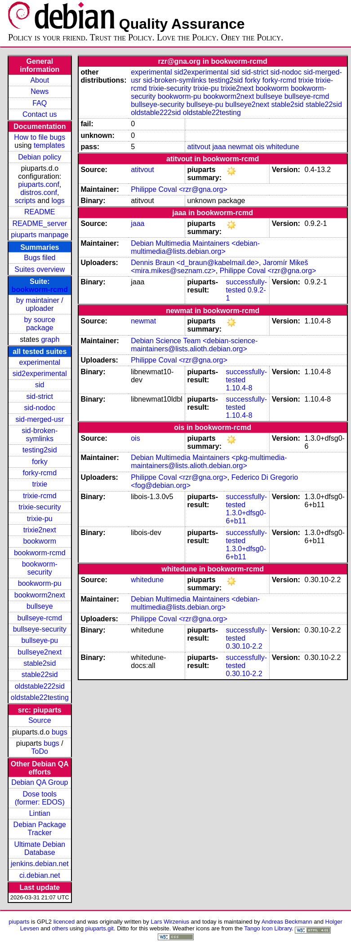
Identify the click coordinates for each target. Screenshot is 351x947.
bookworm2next (39, 595)
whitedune (283, 146)
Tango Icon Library (268, 928)
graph (50, 339)
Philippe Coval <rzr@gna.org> (179, 189)
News (40, 91)
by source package (39, 324)
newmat (240, 146)
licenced (64, 921)
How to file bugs (39, 137)
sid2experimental (40, 373)
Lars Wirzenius (170, 921)
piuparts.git (99, 928)
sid (39, 385)
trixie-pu (40, 518)
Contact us (39, 114)
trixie (39, 484)
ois (259, 146)
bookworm (39, 541)
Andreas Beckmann (287, 921)
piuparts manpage (39, 235)
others (60, 928)
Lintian (39, 813)
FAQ (39, 103)
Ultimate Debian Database (39, 848)
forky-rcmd (40, 473)
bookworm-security (40, 568)
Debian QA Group (39, 782)
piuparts (19, 921)
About (39, 80)
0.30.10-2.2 (244, 646)
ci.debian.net (39, 875)
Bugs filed (39, 257)
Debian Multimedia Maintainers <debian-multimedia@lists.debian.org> (195, 247)
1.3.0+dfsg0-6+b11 (246, 517)
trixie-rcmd (40, 496)
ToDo (39, 751)
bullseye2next (40, 652)
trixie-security (39, 507)
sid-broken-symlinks (40, 435)
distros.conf (38, 192)
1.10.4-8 (239, 388)
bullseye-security (40, 629)
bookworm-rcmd (40, 289)
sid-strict (40, 396)
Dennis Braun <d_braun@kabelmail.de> (195, 262)
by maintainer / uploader (39, 304)
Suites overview (39, 269)
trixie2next (39, 530)
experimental (39, 362)
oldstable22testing (40, 697)
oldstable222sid (40, 686)
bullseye (40, 606)
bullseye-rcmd (39, 618)
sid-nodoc (39, 408)
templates (49, 145)
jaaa (219, 146)
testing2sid (39, 450)
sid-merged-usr (39, 419)
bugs (59, 732)
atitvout (199, 146)
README (39, 212)
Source (39, 720)
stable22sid (40, 674)
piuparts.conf (38, 184)
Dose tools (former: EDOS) (40, 798)
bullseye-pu (39, 640)
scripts (25, 200)
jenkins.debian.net (40, 863)
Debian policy (39, 157)
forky (40, 461)
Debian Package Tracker (39, 828)
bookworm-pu (40, 583)
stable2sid (39, 663)
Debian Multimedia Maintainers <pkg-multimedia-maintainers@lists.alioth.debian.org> (209, 461)
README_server (39, 223)
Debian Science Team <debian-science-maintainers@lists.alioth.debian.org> (194, 345)
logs (58, 200)
